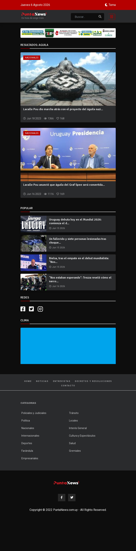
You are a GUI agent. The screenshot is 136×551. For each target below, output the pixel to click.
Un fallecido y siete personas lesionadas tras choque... (77, 240)
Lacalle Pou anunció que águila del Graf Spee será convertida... (64, 185)
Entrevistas (61, 381)
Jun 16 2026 (58, 286)
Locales (73, 420)
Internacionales (30, 435)
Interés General (78, 428)
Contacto (68, 385)
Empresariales (29, 458)
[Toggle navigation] (110, 16)
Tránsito (74, 413)
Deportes (26, 443)
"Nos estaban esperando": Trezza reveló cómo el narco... (80, 279)
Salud (72, 443)
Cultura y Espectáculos (82, 435)
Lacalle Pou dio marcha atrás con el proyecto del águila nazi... (63, 109)
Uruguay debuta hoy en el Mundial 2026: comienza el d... (75, 221)
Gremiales (75, 450)
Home (28, 381)
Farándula (27, 450)
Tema (112, 5)
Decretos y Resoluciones (93, 381)
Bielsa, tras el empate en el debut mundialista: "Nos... (79, 260)
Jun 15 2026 (58, 228)
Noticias (42, 381)
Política (25, 420)
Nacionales (31, 57)
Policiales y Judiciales (33, 413)
